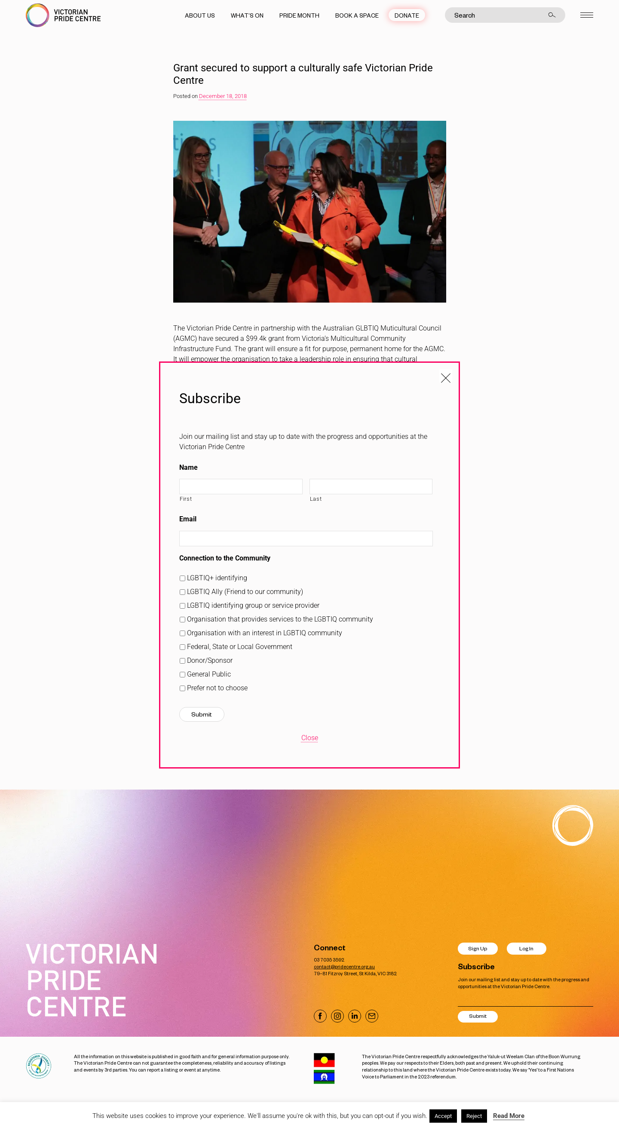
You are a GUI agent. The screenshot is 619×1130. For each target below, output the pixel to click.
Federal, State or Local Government (239, 647)
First (186, 499)
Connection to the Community (224, 558)
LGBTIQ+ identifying (217, 578)
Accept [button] (443, 1116)
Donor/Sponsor (210, 660)
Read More (508, 1116)
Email (187, 519)
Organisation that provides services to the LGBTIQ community (280, 619)
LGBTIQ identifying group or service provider (253, 605)
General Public (209, 674)
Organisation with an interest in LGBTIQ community (264, 633)
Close (309, 738)
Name (188, 467)
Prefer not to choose (217, 688)
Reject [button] (474, 1116)
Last (316, 499)
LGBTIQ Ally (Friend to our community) (245, 592)
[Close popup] (445, 375)
